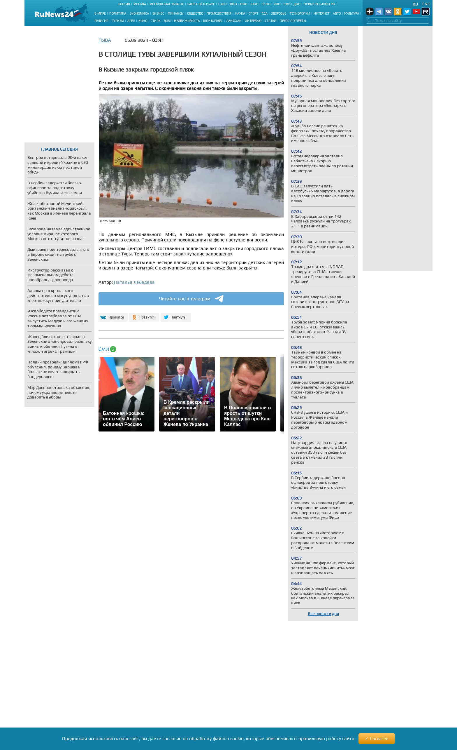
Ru (415, 3)
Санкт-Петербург (201, 4)
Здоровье (278, 13)
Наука (240, 13)
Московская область (167, 4)
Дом (167, 20)
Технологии (300, 13)
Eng (426, 3)
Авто (337, 13)
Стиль (155, 20)
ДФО (296, 4)
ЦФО (233, 4)
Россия (124, 4)
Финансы (176, 13)
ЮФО (254, 4)
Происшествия (219, 13)
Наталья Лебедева (134, 282)
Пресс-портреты (293, 20)
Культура (351, 13)
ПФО (243, 4)
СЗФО (222, 4)
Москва (139, 4)
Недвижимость (187, 20)
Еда (265, 13)
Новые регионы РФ (319, 4)
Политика (117, 13)
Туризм (118, 20)
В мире (100, 13)
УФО (277, 4)
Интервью (253, 20)
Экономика (139, 13)
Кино (142, 20)
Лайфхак (233, 20)
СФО (287, 4)
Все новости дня (323, 613)
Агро (131, 20)
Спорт (253, 13)
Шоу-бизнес (213, 20)
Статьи (270, 20)
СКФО (266, 4)
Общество (195, 13)
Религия (101, 20)
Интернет (321, 13)
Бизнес (158, 13)
